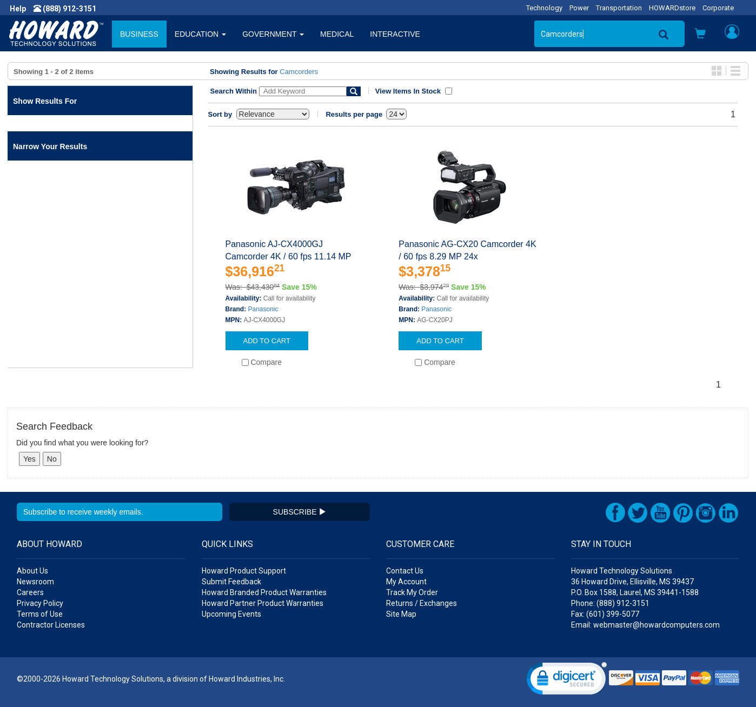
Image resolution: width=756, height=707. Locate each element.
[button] (700, 35)
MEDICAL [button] (337, 34)
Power (579, 8)
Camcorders (299, 72)
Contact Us (404, 570)
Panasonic (263, 309)
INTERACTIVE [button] (395, 34)
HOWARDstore (672, 8)
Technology (544, 8)
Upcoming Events (231, 614)
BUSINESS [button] (139, 34)
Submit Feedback (231, 581)
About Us (32, 570)
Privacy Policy (40, 603)
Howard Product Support (244, 570)
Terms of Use (40, 614)
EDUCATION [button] (200, 34)
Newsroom (35, 581)
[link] (566, 681)
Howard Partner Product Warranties (262, 603)
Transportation (619, 8)
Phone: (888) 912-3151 (610, 603)
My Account (406, 581)
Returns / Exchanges (421, 603)
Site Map (401, 614)
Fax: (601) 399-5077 (605, 614)
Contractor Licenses (51, 625)
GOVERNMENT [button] (273, 34)
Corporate (718, 8)
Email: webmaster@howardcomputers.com (645, 625)
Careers (30, 592)
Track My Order (412, 592)
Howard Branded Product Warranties (264, 592)
